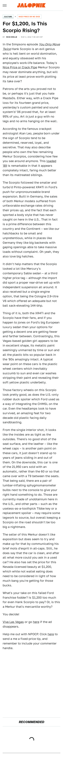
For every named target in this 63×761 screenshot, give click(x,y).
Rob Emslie (11, 37)
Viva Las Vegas (13, 622)
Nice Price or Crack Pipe (20, 67)
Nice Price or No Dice (29, 17)
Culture (8, 17)
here (36, 622)
